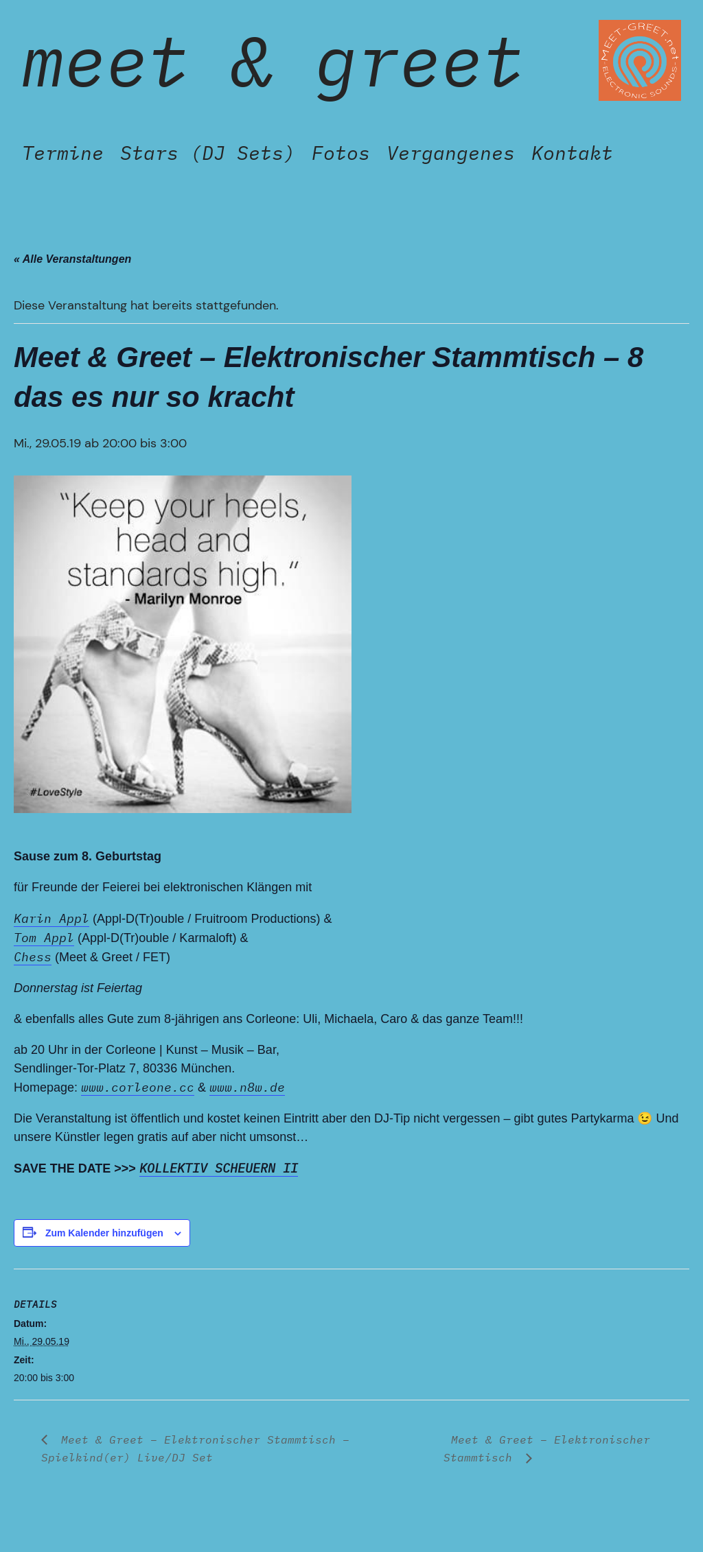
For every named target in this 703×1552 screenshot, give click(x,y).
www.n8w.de (247, 1087)
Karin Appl (51, 918)
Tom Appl (44, 937)
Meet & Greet (273, 60)
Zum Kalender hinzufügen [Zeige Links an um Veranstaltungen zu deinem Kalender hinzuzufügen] (104, 1232)
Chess (32, 957)
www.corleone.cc (137, 1087)
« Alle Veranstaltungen (72, 259)
